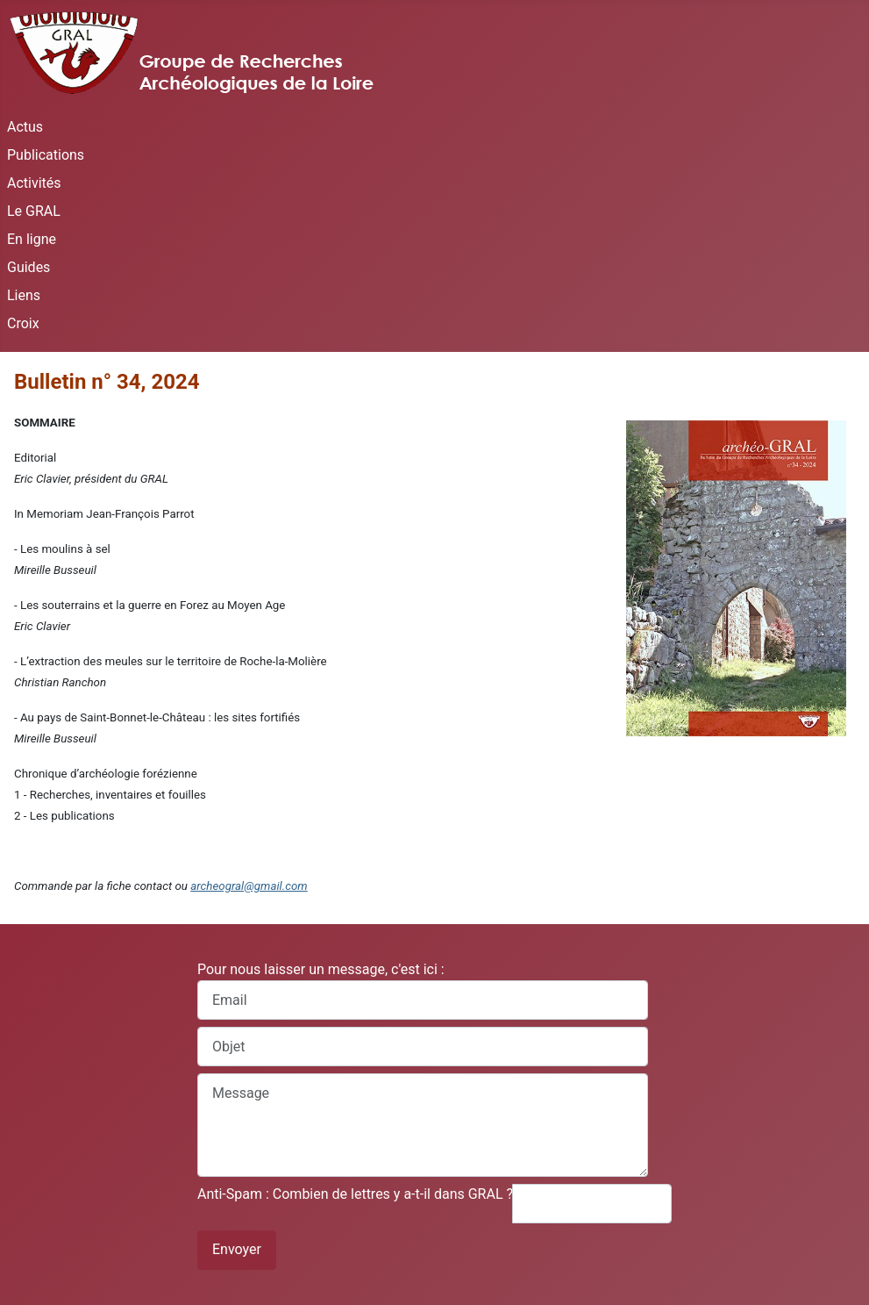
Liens (23, 295)
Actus (25, 126)
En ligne (31, 239)
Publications (45, 155)
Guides (28, 267)
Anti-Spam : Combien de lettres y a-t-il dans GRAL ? (355, 1194)
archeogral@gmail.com (248, 886)
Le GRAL (34, 211)
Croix (23, 323)
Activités (34, 183)
